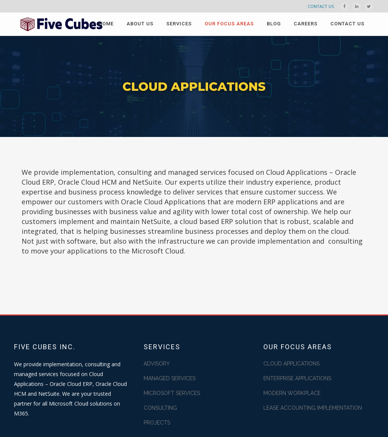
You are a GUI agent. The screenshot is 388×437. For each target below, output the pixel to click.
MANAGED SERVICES (170, 378)
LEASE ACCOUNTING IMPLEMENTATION (312, 408)
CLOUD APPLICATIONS (291, 364)
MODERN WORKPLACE (292, 393)
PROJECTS (157, 423)
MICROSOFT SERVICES (172, 393)
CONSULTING (160, 408)
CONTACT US (321, 6)
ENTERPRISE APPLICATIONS (297, 378)
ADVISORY (157, 364)
